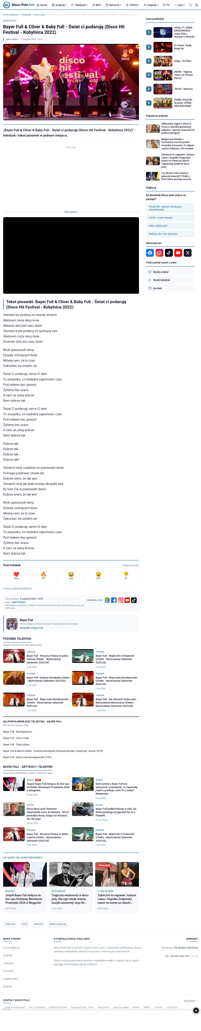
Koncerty (113, 5)
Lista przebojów (155, 18)
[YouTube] (127, 600)
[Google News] (107, 600)
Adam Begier (12, 39)
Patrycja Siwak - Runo (82, 1007)
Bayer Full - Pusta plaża (16, 744)
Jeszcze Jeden (121, 1007)
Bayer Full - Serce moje (16, 738)
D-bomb (158, 1007)
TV (166, 5)
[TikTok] (134, 600)
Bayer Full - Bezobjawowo (17, 731)
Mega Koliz (103, 1007)
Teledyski (79, 5)
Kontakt (155, 288)
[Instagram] (120, 600)
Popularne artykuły (157, 115)
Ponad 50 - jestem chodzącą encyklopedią (165, 208)
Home (42, 5)
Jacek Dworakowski (14, 1007)
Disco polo (39, 14)
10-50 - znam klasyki (160, 217)
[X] (188, 253)
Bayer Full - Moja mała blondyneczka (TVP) (27, 757)
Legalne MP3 (10, 978)
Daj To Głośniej (37, 1007)
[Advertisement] (71, 177)
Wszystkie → (191, 1001)
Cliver (24, 924)
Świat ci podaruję (57, 924)
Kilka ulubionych (158, 225)
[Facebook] (114, 600)
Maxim (136, 1007)
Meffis (147, 1007)
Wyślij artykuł (158, 271)
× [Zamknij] (196, 1010)
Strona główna (10, 14)
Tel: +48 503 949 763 (181, 956)
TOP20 (132, 5)
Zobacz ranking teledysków (17, 588)
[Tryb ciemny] (197, 5)
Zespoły (151, 5)
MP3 (96, 5)
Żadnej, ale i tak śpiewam (163, 233)
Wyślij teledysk (159, 280)
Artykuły (59, 5)
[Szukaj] (190, 5)
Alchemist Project (58, 1007)
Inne (179, 5)
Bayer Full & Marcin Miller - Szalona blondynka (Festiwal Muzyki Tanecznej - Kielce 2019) (53, 750)
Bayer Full (10, 924)
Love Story (171, 1007)
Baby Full (38, 924)
